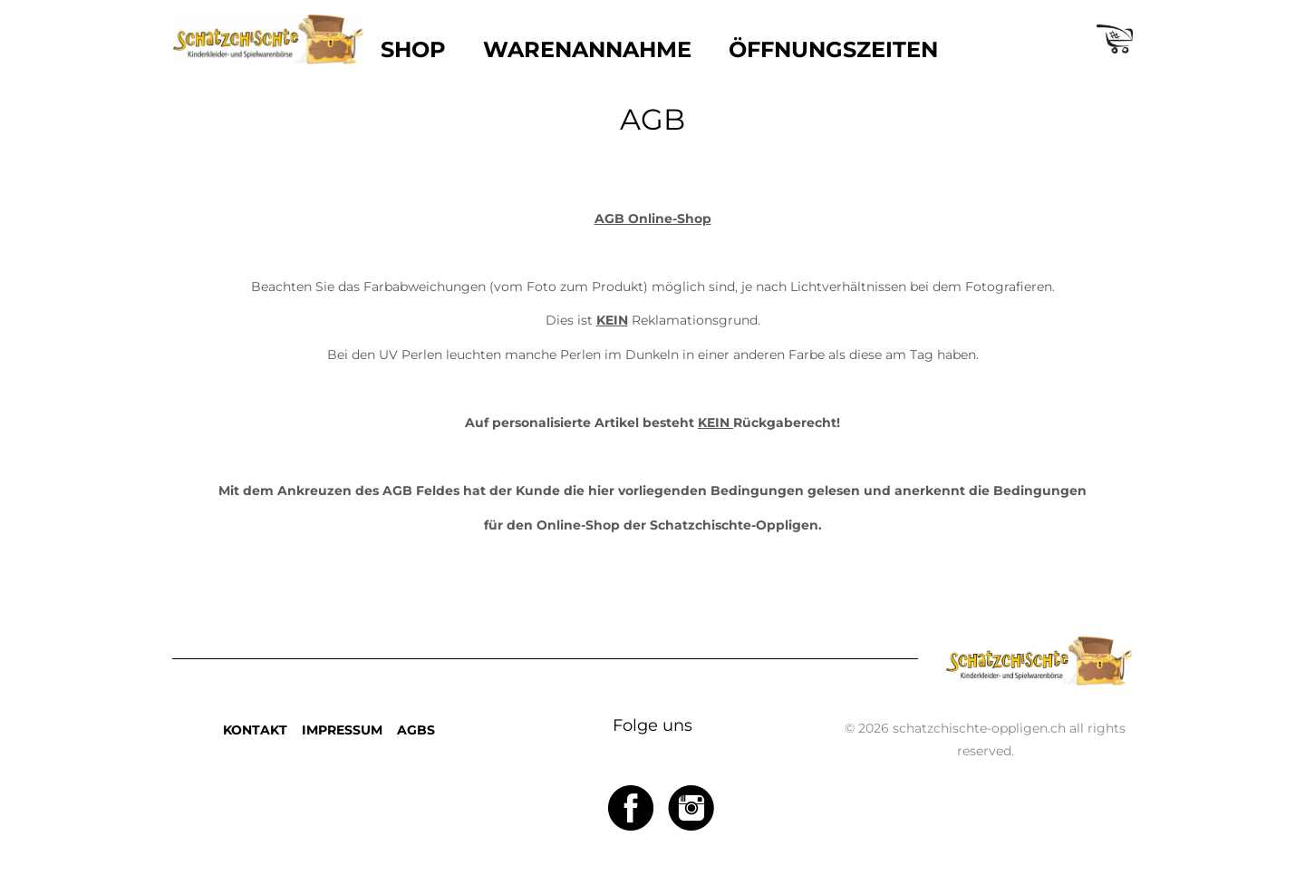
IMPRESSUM (342, 730)
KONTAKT (255, 730)
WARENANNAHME (587, 49)
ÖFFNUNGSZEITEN (833, 49)
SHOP (413, 49)
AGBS (416, 730)
